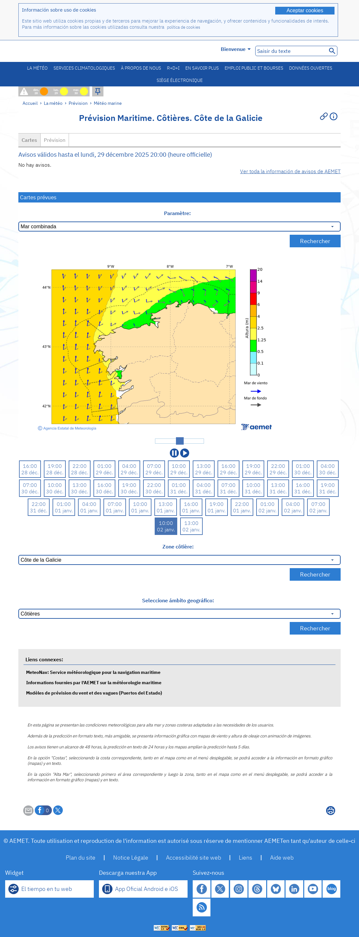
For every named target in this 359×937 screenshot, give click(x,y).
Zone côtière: (178, 546)
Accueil (30, 103)
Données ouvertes (310, 68)
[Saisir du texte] (290, 51)
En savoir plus (202, 68)
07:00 (154, 466)
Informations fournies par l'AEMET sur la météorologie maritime (93, 682)
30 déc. (303, 472)
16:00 (30, 466)
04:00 (129, 466)
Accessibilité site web (193, 857)
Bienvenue (236, 49)
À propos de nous (141, 68)
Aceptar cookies (304, 10)
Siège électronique (180, 80)
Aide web (282, 857)
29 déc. (104, 472)
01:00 (104, 466)
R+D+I (173, 68)
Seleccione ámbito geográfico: (178, 600)
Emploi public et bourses (254, 68)
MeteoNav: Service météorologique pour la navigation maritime (93, 672)
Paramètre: (178, 213)
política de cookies (183, 27)
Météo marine (108, 103)
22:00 (80, 466)
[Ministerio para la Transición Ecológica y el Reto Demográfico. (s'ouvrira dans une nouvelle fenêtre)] (54, 51)
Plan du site (80, 857)
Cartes (29, 140)
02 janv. (267, 510)
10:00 (179, 466)
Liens (245, 857)
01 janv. (64, 510)
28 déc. (30, 472)
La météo (37, 68)
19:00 (55, 466)
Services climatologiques (84, 68)
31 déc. (179, 491)
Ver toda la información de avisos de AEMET (290, 171)
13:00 (204, 466)
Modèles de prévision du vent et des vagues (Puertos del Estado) (94, 693)
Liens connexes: (44, 659)
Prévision (78, 103)
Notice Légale (130, 857)
